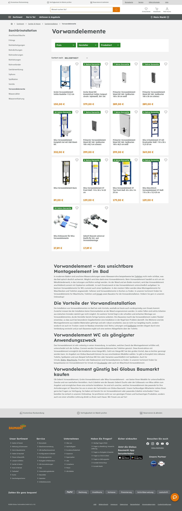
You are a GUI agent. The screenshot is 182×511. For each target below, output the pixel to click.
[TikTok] (167, 443)
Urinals (99, 300)
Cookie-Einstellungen (164, 504)
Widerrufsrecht (103, 504)
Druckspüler (102, 368)
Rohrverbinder (15, 70)
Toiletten (138, 282)
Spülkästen (13, 85)
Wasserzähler (14, 99)
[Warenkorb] (157, 12)
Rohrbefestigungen (17, 51)
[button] (15, 22)
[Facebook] (147, 443)
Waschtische (72, 365)
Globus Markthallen (157, 448)
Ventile (12, 90)
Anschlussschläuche (17, 41)
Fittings (12, 46)
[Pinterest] (157, 443)
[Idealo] (154, 464)
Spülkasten (132, 331)
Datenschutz (124, 504)
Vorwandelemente (17, 95)
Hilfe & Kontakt (154, 2)
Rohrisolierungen (16, 61)
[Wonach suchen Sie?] (81, 12)
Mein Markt (160, 22)
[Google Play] (137, 457)
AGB (94, 504)
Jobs (166, 2)
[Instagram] (152, 443)
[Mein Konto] (167, 12)
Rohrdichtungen (15, 56)
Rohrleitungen (15, 65)
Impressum (114, 504)
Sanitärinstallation (23, 36)
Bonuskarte (129, 2)
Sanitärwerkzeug (16, 75)
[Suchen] (116, 12)
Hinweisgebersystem (148, 504)
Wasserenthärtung (16, 104)
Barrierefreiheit (135, 504)
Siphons (12, 80)
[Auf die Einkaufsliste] (76, 69)
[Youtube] (162, 443)
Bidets (63, 365)
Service (140, 2)
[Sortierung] (76, 63)
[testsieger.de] (161, 464)
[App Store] (124, 457)
